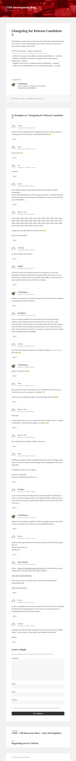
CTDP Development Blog (21, 7)
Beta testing (39, 98)
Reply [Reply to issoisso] (15, 642)
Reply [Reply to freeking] (15, 259)
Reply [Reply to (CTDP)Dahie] (15, 306)
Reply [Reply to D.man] (15, 357)
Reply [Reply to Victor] (15, 139)
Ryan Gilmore (23, 562)
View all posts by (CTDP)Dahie (27, 88)
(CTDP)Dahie (30, 98)
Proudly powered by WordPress (21, 757)
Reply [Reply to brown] (15, 554)
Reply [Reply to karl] (15, 158)
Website (14, 700)
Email (14, 692)
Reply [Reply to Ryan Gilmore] (15, 593)
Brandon (21, 489)
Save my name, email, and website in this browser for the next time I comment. (37, 708)
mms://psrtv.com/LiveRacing (21, 576)
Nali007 (20, 266)
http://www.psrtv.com (19, 588)
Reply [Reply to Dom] (15, 402)
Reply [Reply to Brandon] (15, 508)
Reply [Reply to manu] (15, 204)
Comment (15, 658)
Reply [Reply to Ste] (15, 176)
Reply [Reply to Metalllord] (15, 336)
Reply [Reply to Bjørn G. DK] (15, 240)
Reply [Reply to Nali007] (15, 285)
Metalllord (22, 313)
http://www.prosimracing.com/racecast (31, 568)
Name (14, 684)
